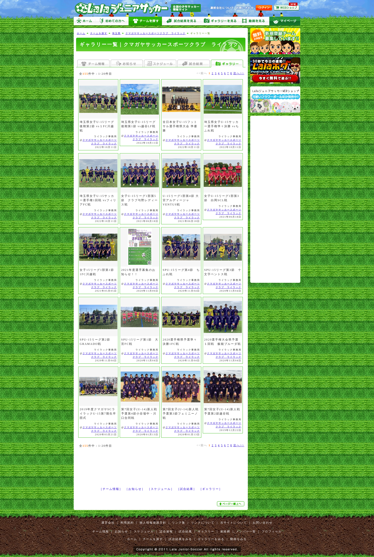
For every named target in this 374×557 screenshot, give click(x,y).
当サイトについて (233, 522)
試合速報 (166, 531)
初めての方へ (112, 21)
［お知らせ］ (135, 489)
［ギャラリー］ (210, 489)
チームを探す (145, 21)
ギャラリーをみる (219, 21)
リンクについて (202, 522)
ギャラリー (206, 531)
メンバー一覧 (246, 531)
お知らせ (121, 531)
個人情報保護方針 (153, 522)
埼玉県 (116, 33)
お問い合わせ (263, 522)
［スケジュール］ (160, 489)
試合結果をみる (180, 539)
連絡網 (225, 531)
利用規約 (127, 522)
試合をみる (181, 21)
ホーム (84, 21)
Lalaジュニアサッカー (140, 8)
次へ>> (238, 73)
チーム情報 (100, 531)
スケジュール (144, 531)
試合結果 (185, 531)
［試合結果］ (187, 489)
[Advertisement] (161, 55)
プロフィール (272, 531)
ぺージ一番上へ (231, 503)
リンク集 (178, 522)
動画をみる (253, 21)
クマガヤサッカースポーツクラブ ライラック (155, 33)
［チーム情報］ (111, 489)
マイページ (284, 21)
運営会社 (108, 522)
